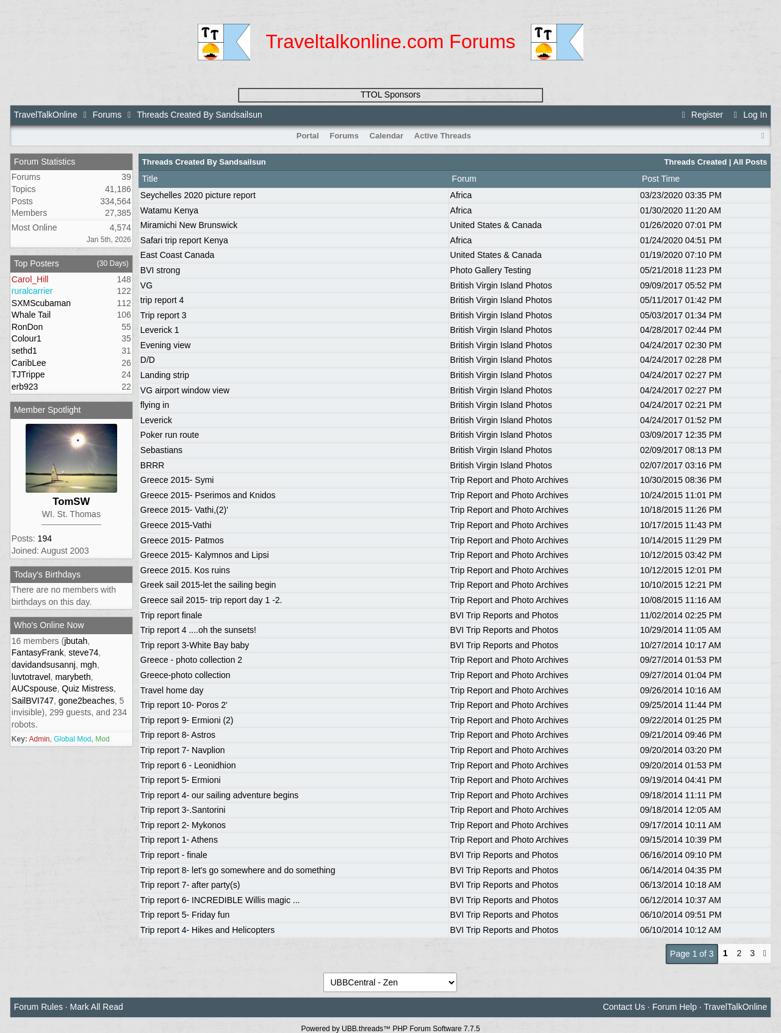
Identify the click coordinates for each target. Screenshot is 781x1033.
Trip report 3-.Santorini (183, 810)
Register (700, 115)
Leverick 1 (159, 330)
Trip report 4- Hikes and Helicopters (207, 930)
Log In (748, 115)
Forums (107, 115)
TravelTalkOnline (45, 115)
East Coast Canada (177, 255)
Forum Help (674, 1007)
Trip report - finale (173, 855)
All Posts (750, 161)
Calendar (387, 135)
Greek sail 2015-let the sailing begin (208, 585)
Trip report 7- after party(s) (190, 885)
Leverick (156, 420)
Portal (308, 135)
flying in (154, 405)
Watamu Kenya (169, 210)
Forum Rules (38, 1007)
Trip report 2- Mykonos (183, 825)
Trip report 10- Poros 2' (184, 705)
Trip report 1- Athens (179, 840)
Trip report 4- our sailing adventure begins (219, 795)
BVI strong (160, 270)
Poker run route (170, 435)
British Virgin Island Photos (501, 285)
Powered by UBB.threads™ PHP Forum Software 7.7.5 (390, 1028)
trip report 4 (162, 300)
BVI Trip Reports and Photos (504, 615)
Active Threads (442, 135)
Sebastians (161, 450)
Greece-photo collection (185, 675)
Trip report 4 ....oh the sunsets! (198, 630)
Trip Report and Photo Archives (509, 480)
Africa (461, 195)
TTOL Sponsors (390, 94)
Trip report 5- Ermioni (180, 780)
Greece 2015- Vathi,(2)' (184, 510)
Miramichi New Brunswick (188, 225)
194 (45, 538)
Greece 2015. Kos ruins (185, 570)
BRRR (152, 465)
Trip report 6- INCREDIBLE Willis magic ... (220, 900)
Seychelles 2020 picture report (198, 195)
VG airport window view (184, 390)
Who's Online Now (49, 625)
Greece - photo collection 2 (191, 660)
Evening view (165, 345)
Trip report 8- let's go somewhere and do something (238, 870)
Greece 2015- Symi (177, 480)
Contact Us (624, 1007)
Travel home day (172, 690)
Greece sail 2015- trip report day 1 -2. (211, 600)
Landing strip (164, 375)
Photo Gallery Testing (490, 270)
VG (146, 285)
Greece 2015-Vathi (175, 525)
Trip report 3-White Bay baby (194, 645)
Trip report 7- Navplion (182, 750)
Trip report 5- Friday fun (185, 915)
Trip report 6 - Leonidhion (188, 765)
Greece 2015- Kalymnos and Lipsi (204, 555)
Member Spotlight (47, 410)
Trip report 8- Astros (177, 735)
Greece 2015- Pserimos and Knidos (208, 495)
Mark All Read (96, 1007)
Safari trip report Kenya (184, 240)
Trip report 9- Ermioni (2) (187, 720)
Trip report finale (171, 615)
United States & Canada (496, 225)
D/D (147, 360)
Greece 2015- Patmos (182, 540)
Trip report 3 (163, 315)
